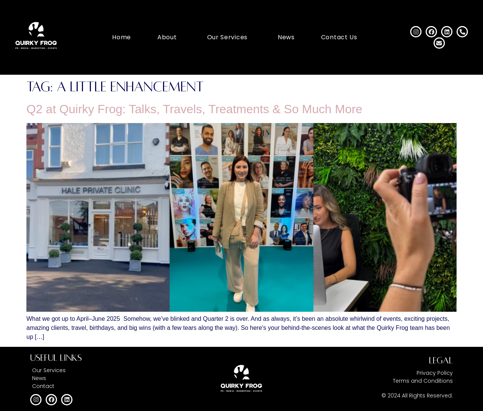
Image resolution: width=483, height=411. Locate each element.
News (286, 37)
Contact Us (339, 37)
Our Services (227, 37)
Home (121, 37)
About (167, 37)
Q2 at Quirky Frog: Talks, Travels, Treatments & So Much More (194, 109)
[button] (169, 37)
